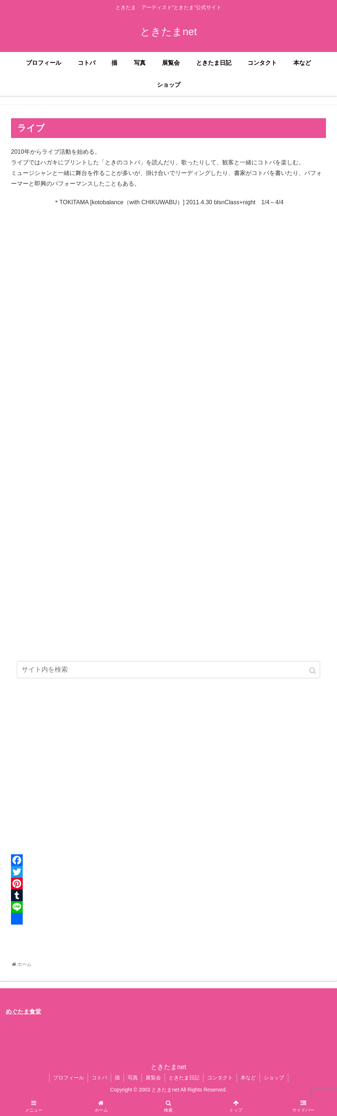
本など (248, 1077)
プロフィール (68, 1077)
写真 (133, 1077)
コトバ (99, 1077)
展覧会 (153, 1077)
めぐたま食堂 (23, 1011)
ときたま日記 (184, 1077)
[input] (168, 669)
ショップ (274, 1077)
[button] (313, 671)
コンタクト (220, 1077)
